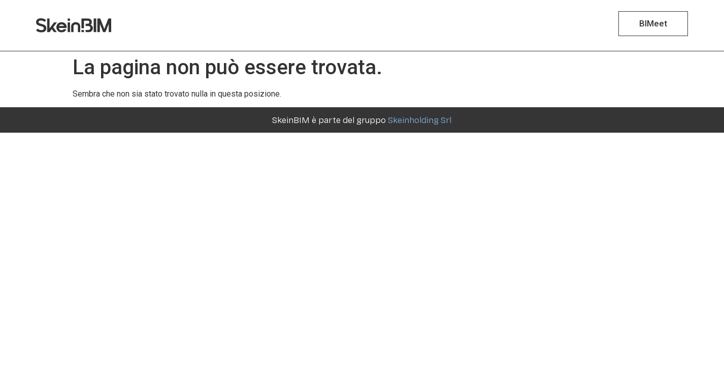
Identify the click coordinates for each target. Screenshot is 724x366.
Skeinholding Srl (419, 120)
